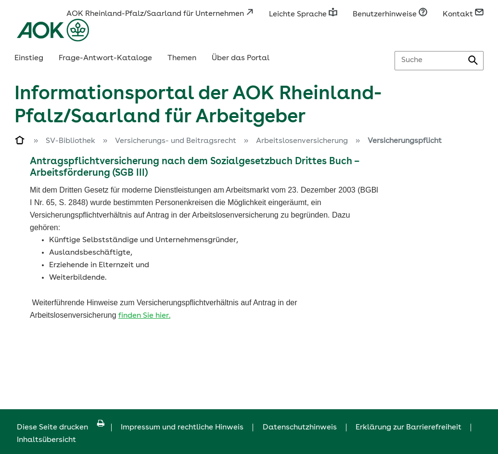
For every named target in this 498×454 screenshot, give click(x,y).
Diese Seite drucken (60, 427)
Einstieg (28, 58)
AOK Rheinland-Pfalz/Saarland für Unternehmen (160, 14)
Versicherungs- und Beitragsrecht (175, 141)
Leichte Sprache (303, 14)
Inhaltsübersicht (46, 440)
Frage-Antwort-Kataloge (105, 58)
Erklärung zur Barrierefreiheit (408, 427)
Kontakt (463, 14)
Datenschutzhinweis (300, 427)
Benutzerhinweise (390, 14)
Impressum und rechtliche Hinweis (182, 427)
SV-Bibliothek (70, 141)
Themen (181, 58)
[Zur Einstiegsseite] (20, 142)
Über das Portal (240, 58)
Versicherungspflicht (405, 141)
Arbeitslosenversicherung (302, 141)
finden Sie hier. (144, 316)
